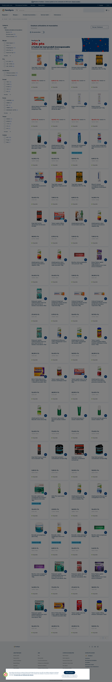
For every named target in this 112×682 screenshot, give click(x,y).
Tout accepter (69, 672)
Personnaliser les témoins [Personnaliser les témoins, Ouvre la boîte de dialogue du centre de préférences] (69, 676)
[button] (5, 674)
